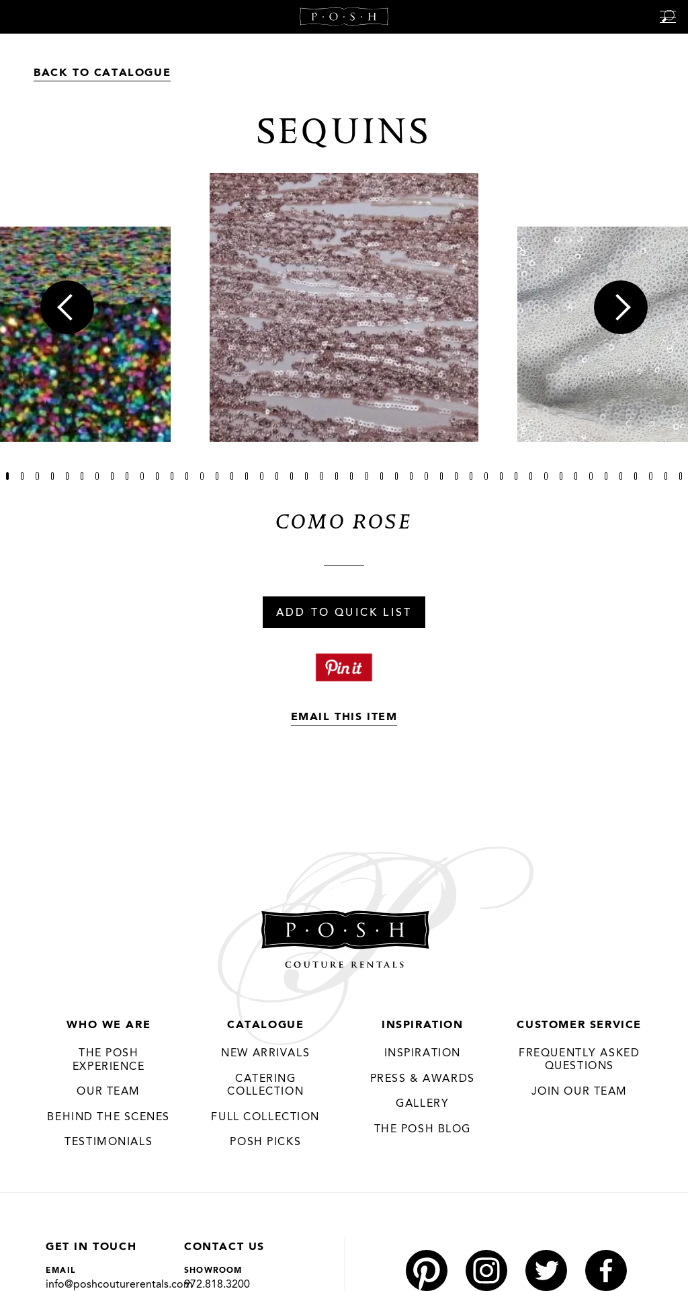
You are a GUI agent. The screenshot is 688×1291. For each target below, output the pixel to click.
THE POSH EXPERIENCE (109, 1061)
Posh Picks (265, 1143)
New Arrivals (265, 1054)
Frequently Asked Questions (579, 1060)
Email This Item (344, 717)
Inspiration (423, 1025)
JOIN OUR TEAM (579, 1092)
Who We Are (108, 1025)
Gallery (422, 1104)
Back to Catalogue (102, 73)
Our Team (108, 1092)
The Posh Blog (422, 1129)
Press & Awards (422, 1079)
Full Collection (265, 1117)
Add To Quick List (344, 613)
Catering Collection (265, 1086)
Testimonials (108, 1143)
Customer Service (579, 1025)
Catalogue (265, 1025)
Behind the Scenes (108, 1117)
